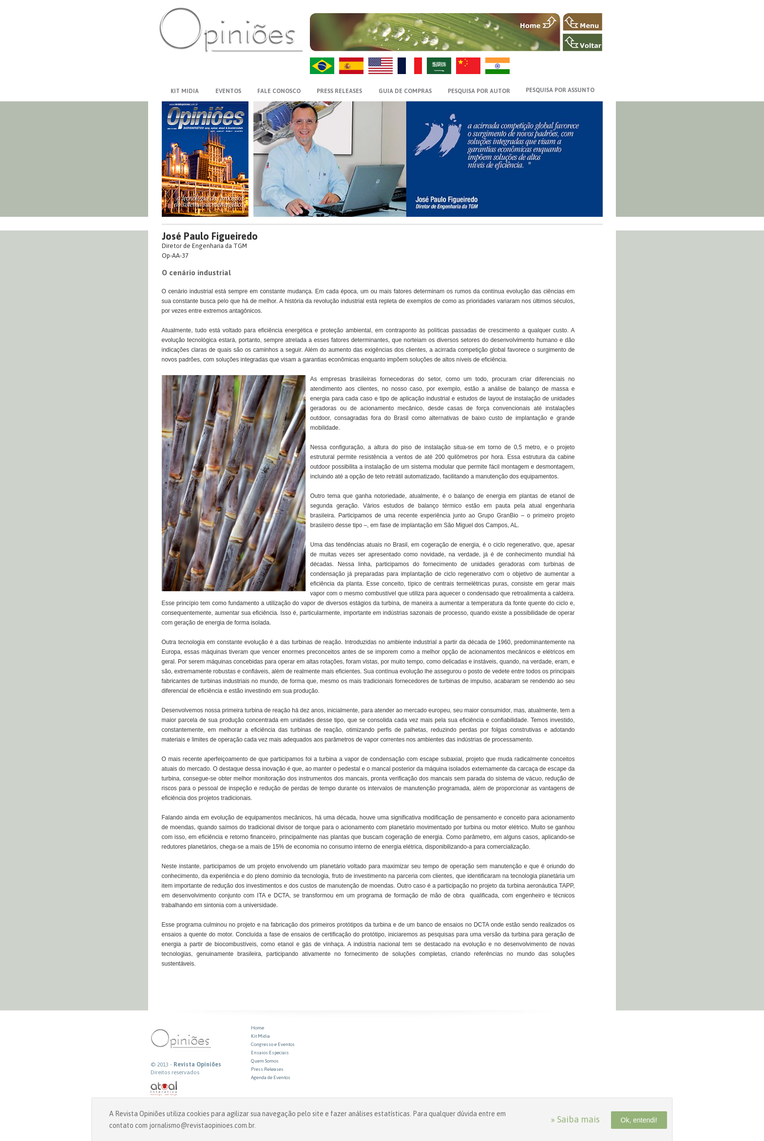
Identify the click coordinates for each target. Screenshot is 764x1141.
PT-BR (322, 65)
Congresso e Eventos (273, 1044)
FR (410, 65)
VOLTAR (582, 42)
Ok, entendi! (639, 1120)
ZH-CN (468, 65)
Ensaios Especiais (270, 1052)
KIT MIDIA (185, 91)
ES (351, 65)
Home (257, 1027)
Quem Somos (265, 1061)
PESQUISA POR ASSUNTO (560, 90)
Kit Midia (260, 1036)
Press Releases (267, 1069)
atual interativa (164, 1088)
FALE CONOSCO (279, 91)
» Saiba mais (575, 1119)
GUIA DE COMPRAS (405, 91)
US (380, 65)
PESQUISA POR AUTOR (479, 91)
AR (439, 65)
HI (497, 65)
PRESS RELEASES (339, 91)
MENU (582, 22)
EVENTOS (228, 91)
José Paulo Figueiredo (210, 236)
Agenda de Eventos (270, 1077)
